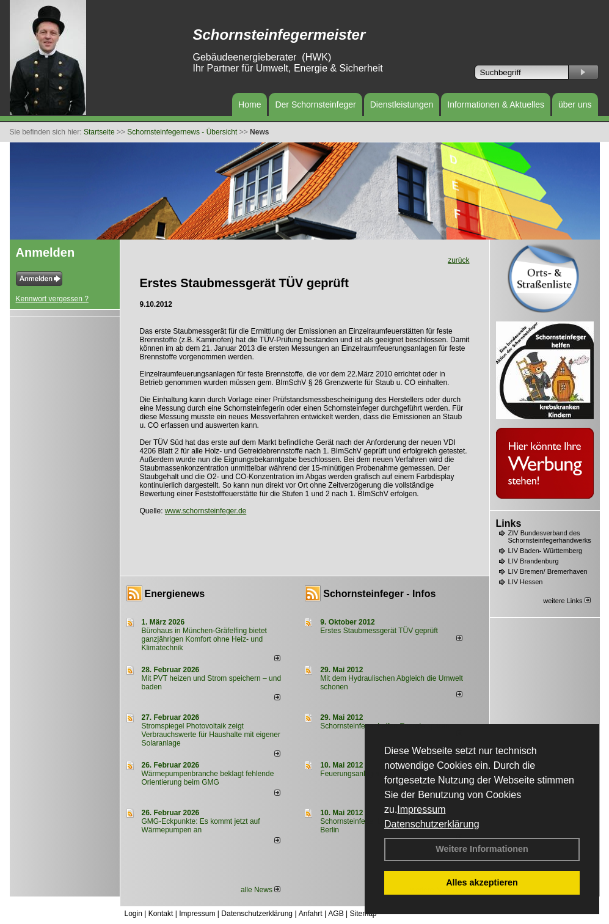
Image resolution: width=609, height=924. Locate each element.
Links (509, 523)
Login (133, 913)
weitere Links (566, 600)
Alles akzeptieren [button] (482, 882)
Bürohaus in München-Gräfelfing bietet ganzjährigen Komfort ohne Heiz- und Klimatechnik (204, 639)
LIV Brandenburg (533, 561)
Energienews (175, 593)
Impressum (421, 809)
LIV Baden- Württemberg (545, 550)
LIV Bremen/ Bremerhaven (548, 571)
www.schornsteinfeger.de (205, 511)
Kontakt (160, 913)
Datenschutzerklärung (432, 824)
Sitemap (362, 913)
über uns (574, 104)
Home (249, 104)
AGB (335, 913)
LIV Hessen (525, 581)
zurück (458, 260)
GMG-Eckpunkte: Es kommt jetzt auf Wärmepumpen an (201, 825)
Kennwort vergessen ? (52, 299)
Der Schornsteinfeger (315, 104)
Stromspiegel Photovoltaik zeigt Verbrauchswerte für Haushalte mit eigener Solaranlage (211, 734)
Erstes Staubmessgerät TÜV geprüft (379, 630)
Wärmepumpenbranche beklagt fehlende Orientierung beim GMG (208, 778)
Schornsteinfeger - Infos (379, 593)
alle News (260, 890)
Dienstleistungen (402, 104)
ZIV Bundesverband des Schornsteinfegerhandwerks (549, 536)
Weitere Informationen (482, 849)
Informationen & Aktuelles (495, 104)
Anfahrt (311, 913)
